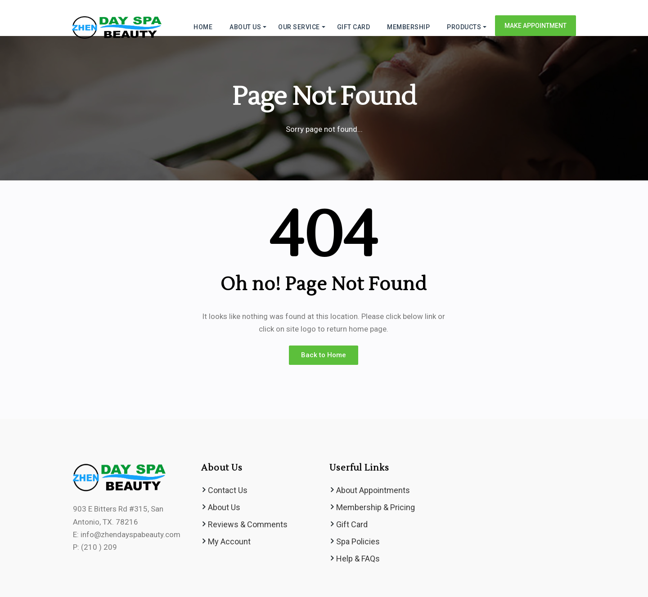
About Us (224, 507)
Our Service (299, 27)
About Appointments (373, 490)
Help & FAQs (358, 558)
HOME (203, 27)
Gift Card (352, 524)
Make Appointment (535, 25)
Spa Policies (358, 541)
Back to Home (323, 355)
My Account (229, 541)
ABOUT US (245, 27)
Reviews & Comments (248, 524)
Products (464, 27)
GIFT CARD (353, 27)
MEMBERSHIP (408, 27)
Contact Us (228, 490)
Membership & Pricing (375, 507)
